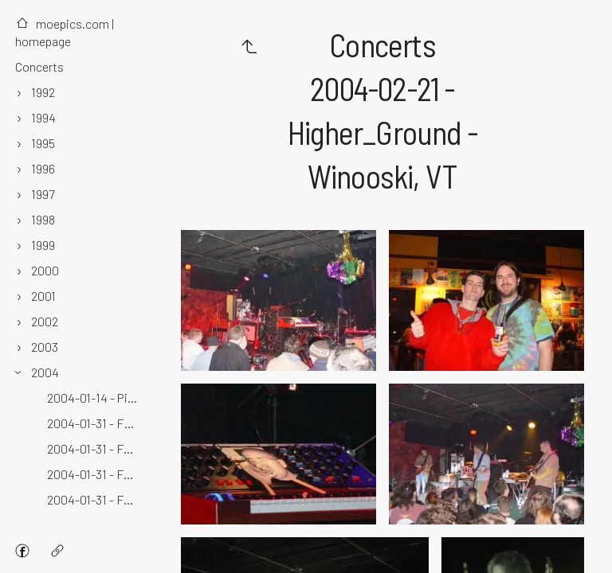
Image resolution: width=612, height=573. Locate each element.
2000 (45, 270)
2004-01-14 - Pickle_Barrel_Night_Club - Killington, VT (94, 397)
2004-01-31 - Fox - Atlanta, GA (94, 448)
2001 (43, 295)
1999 (43, 244)
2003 (44, 346)
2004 (45, 372)
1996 (43, 168)
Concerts (39, 66)
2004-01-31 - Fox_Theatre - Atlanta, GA (94, 473)
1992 (43, 91)
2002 (44, 321)
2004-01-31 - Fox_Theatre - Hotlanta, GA (94, 499)
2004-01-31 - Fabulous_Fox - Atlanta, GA (94, 423)
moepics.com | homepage (64, 32)
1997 (42, 193)
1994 (43, 117)
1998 (43, 219)
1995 (43, 142)
